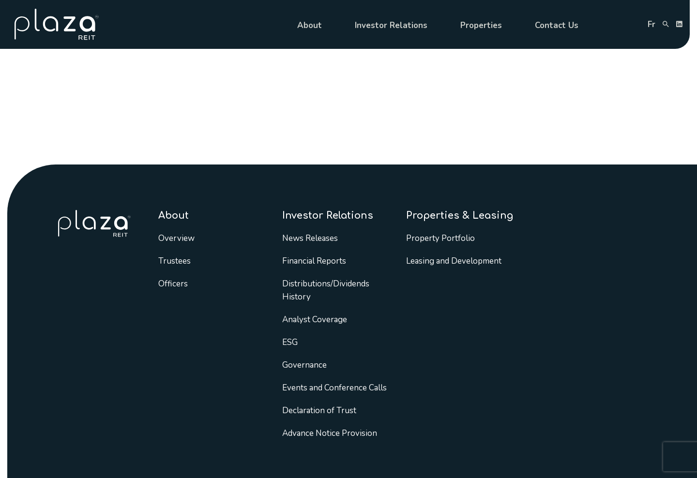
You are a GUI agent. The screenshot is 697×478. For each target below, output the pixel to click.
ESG (290, 342)
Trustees (174, 261)
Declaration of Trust (319, 410)
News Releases (310, 238)
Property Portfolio (440, 238)
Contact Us (556, 25)
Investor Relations (391, 25)
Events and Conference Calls (334, 387)
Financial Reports (314, 261)
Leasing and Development (453, 261)
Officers (173, 283)
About (309, 25)
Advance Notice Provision (329, 433)
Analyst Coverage (314, 319)
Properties (481, 25)
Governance (304, 365)
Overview (176, 238)
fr (651, 24)
